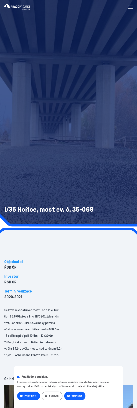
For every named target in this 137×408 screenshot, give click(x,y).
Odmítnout (74, 396)
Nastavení (52, 396)
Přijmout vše (28, 396)
